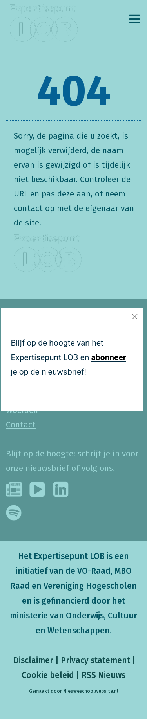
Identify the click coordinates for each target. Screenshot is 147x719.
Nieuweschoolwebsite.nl (90, 691)
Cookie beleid (48, 675)
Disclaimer (32, 660)
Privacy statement (95, 660)
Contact (21, 425)
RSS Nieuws (103, 675)
